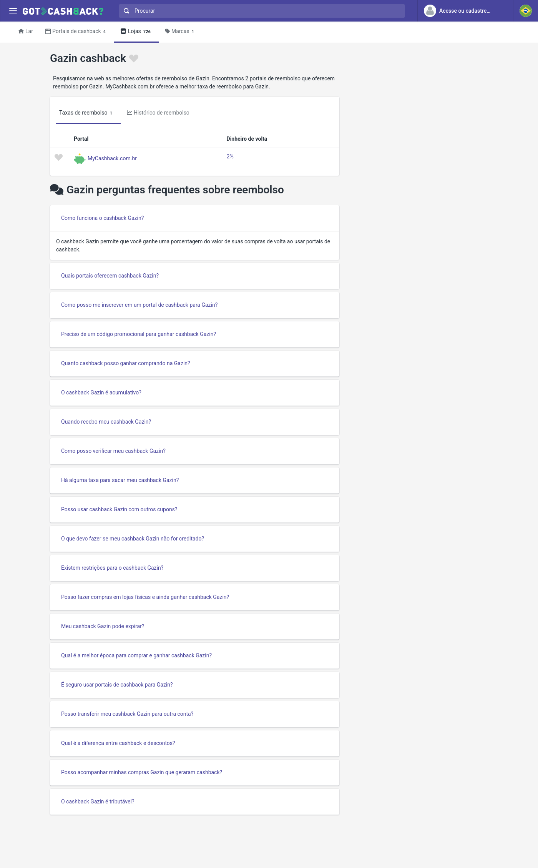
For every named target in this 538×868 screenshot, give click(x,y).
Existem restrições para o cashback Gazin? (112, 568)
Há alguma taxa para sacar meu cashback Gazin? (120, 480)
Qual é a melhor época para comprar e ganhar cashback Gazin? (136, 655)
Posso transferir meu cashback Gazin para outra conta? (127, 714)
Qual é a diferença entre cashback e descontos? (118, 743)
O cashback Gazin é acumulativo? (101, 392)
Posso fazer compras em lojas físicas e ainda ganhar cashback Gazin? (145, 597)
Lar (25, 31)
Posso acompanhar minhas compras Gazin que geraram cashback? (141, 772)
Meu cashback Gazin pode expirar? (102, 626)
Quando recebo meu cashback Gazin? (106, 422)
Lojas (136, 31)
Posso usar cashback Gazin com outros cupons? (119, 509)
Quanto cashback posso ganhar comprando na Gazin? (125, 363)
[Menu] (13, 11)
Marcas (180, 31)
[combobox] (260, 11)
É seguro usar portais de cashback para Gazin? (117, 685)
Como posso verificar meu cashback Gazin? (113, 451)
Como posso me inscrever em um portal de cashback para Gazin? (139, 305)
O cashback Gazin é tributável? (97, 801)
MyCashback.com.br (112, 158)
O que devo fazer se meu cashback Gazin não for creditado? (132, 538)
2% (230, 156)
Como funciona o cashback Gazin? (102, 218)
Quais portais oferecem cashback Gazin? (110, 276)
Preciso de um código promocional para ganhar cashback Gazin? (138, 334)
